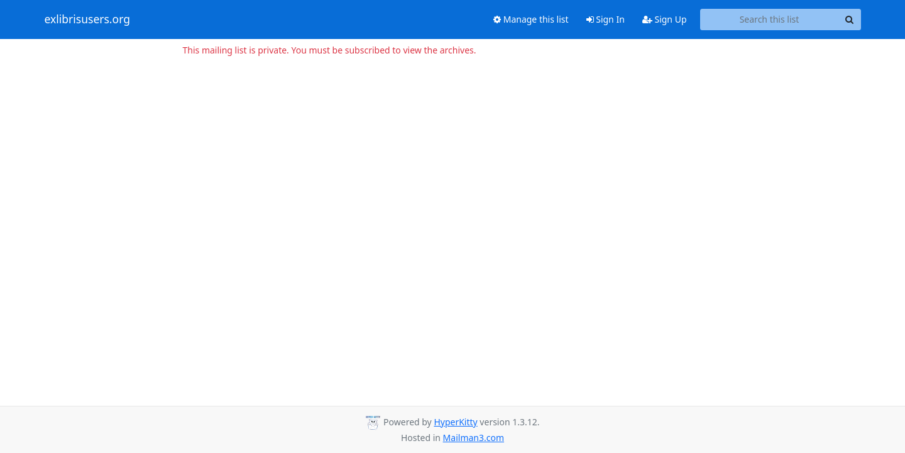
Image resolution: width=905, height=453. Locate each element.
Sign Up (664, 19)
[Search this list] (769, 19)
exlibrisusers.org (87, 19)
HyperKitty (455, 422)
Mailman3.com (473, 438)
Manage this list (531, 19)
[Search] (849, 19)
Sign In (605, 19)
